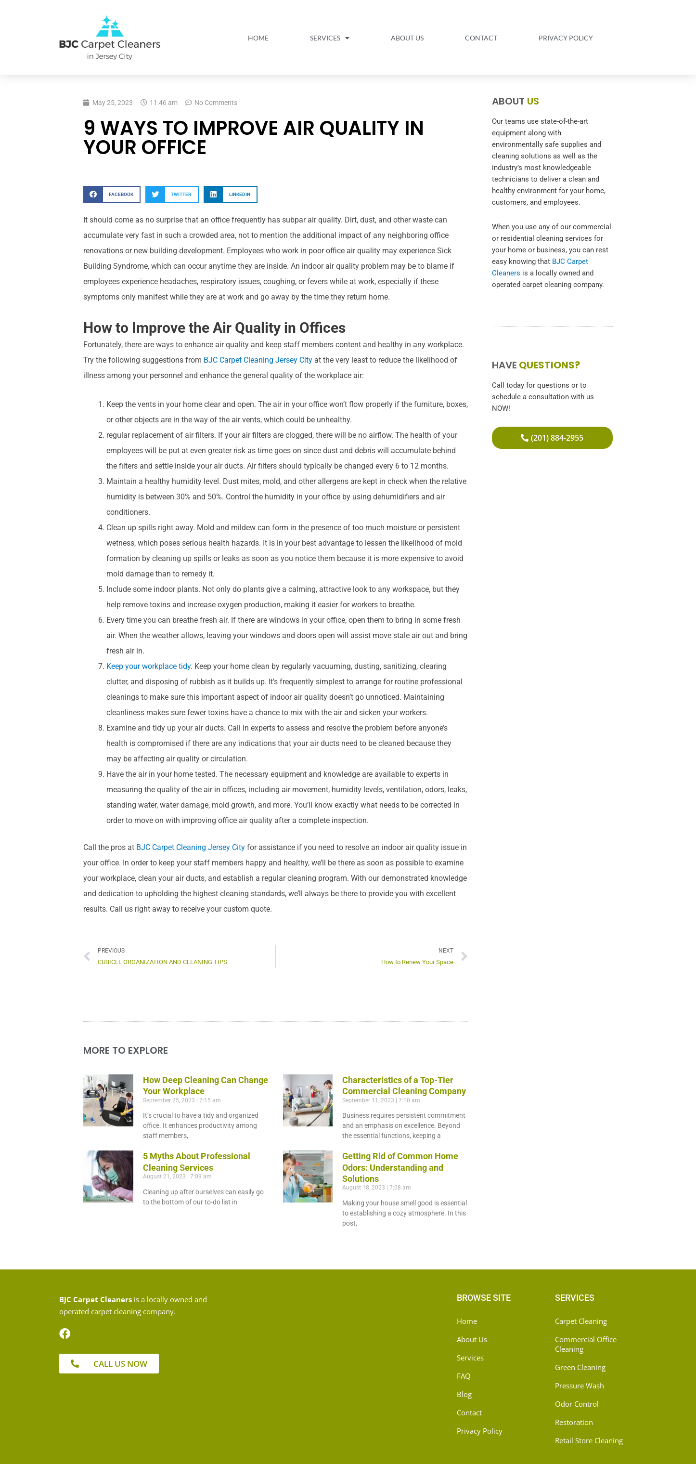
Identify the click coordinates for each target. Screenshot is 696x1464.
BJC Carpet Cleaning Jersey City (258, 360)
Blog (464, 1394)
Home (258, 38)
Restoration (574, 1422)
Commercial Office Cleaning (586, 1344)
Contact (481, 38)
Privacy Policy (566, 38)
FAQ (464, 1376)
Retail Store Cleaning (589, 1440)
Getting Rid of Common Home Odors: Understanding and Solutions (400, 1167)
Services (329, 38)
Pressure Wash (579, 1385)
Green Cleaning (580, 1367)
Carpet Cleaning (581, 1321)
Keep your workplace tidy (148, 666)
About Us (407, 38)
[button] (112, 194)
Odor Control (577, 1404)
